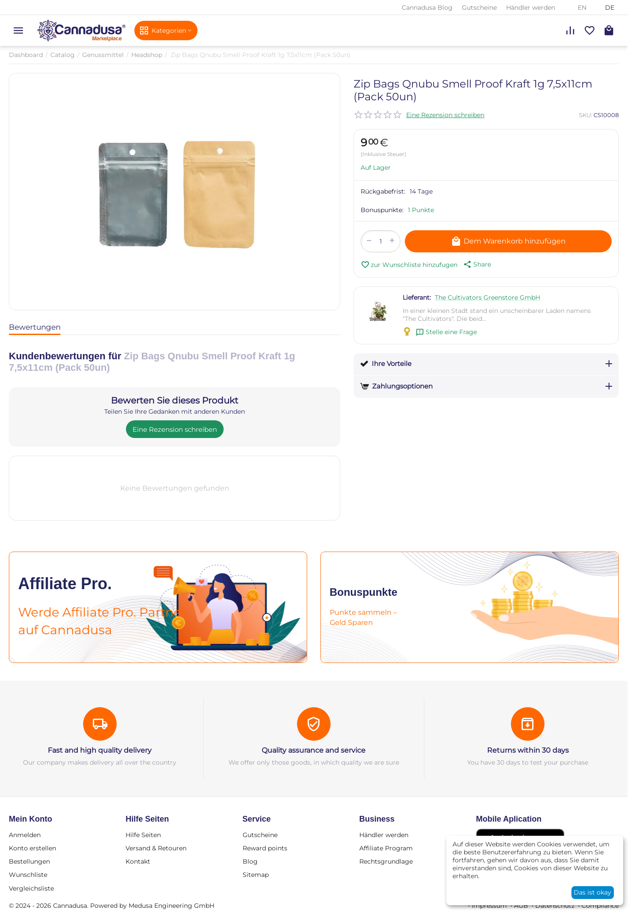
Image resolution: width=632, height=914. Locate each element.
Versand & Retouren (156, 848)
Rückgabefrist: (383, 191)
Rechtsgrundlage (386, 861)
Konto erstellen (32, 848)
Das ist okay (592, 892)
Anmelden (25, 835)
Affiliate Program (386, 848)
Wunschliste (28, 875)
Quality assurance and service (313, 750)
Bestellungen (29, 861)
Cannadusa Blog (427, 7)
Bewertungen (35, 327)
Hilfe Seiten (143, 835)
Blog (250, 861)
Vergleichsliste (31, 888)
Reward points (265, 848)
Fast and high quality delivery (100, 750)
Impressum (489, 906)
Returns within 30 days (528, 750)
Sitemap (256, 875)
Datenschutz (555, 906)
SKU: (585, 114)
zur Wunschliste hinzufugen (409, 264)
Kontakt (138, 861)
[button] (476, 264)
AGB (521, 906)
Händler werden (530, 7)
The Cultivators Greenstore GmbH (487, 297)
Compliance (600, 906)
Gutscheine (479, 7)
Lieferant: (417, 297)
